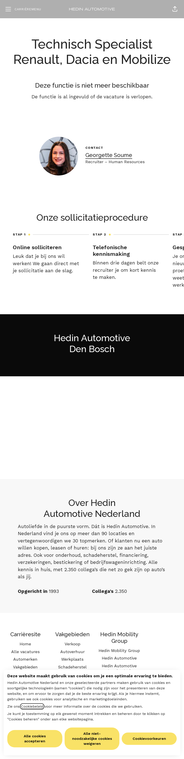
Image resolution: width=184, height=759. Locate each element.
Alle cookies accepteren (35, 738)
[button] (174, 9)
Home (25, 643)
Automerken (25, 659)
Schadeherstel (72, 667)
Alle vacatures (25, 651)
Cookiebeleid (32, 706)
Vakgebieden (25, 667)
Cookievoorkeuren (149, 738)
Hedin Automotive (119, 658)
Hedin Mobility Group (119, 650)
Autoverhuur (72, 651)
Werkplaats (72, 659)
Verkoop (72, 643)
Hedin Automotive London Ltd (119, 668)
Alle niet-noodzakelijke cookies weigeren (92, 738)
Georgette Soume (108, 155)
